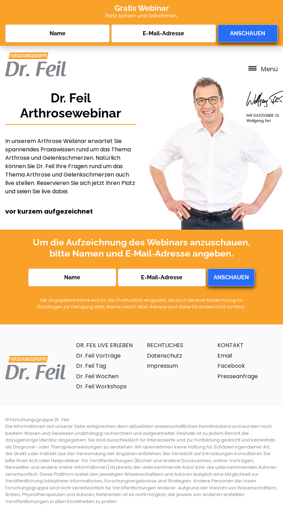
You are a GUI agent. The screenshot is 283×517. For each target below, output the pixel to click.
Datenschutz (164, 356)
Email (224, 356)
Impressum (162, 366)
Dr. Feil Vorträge (98, 356)
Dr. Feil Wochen (97, 376)
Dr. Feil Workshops (101, 386)
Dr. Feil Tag (91, 366)
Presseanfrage (237, 376)
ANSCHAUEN (247, 33)
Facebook (231, 366)
